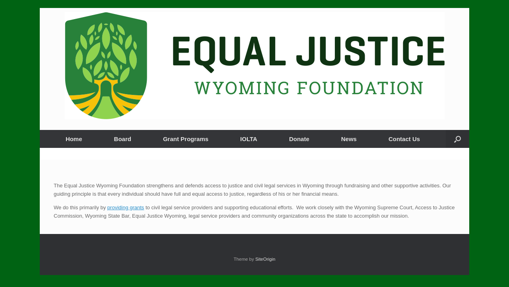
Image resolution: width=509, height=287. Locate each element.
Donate (299, 139)
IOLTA (248, 139)
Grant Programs (185, 139)
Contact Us (404, 139)
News (349, 139)
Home (74, 139)
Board (122, 139)
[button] (457, 139)
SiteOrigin (265, 259)
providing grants (125, 207)
